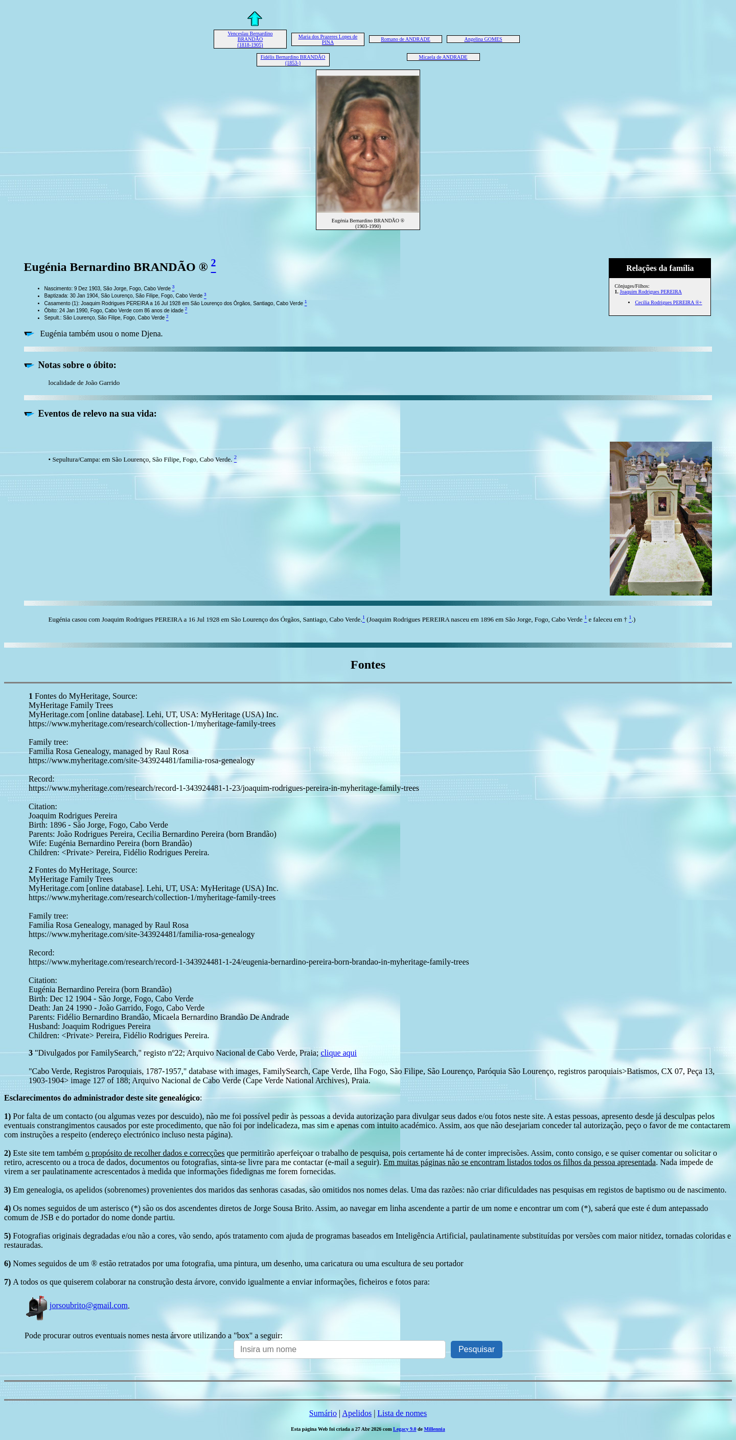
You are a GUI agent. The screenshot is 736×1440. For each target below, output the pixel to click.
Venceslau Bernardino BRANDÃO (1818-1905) (249, 39)
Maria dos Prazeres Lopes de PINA (328, 39)
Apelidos (357, 1413)
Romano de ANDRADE (405, 39)
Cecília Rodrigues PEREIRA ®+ (668, 302)
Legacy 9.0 (405, 1429)
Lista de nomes (402, 1413)
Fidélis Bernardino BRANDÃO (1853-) (293, 59)
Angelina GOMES (483, 39)
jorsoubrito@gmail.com (76, 1305)
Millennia (434, 1429)
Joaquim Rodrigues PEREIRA (650, 291)
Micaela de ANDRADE (443, 57)
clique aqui (338, 1052)
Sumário (323, 1413)
